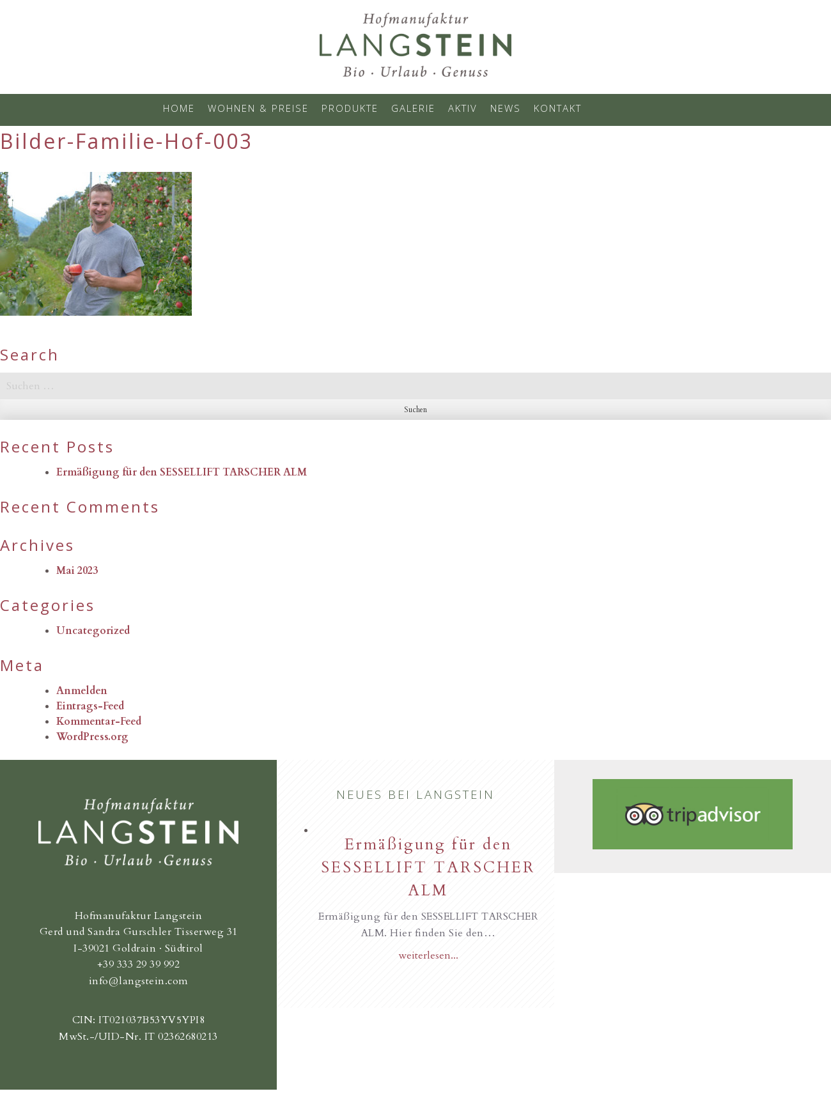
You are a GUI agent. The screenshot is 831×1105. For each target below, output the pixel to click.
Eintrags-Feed (90, 706)
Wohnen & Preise (258, 108)
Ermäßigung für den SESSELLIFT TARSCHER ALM (181, 472)
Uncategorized (93, 631)
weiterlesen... (428, 955)
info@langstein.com (139, 981)
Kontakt (558, 108)
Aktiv (463, 108)
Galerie (413, 108)
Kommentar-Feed (98, 722)
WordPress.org (92, 737)
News (505, 108)
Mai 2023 (77, 571)
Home (179, 108)
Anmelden (81, 691)
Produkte (350, 108)
